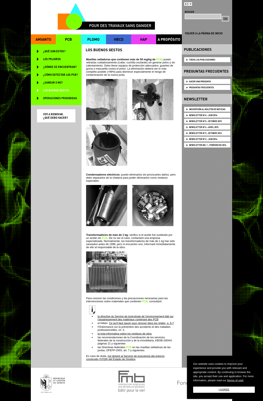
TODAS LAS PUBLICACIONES (202, 59)
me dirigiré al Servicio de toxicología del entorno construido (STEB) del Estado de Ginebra (125, 358)
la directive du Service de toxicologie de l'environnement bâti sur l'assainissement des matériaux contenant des (136, 318)
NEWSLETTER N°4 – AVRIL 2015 (203, 127)
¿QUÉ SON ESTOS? (54, 51)
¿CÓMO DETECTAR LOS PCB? (60, 74)
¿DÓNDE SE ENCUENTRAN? (60, 67)
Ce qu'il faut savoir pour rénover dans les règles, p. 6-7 (141, 323)
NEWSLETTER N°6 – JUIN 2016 (203, 115)
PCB (68, 39)
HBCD (118, 39)
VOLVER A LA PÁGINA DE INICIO (204, 33)
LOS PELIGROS (52, 59)
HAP (143, 39)
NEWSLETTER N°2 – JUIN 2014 (203, 139)
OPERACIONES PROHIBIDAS (60, 98)
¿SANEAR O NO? (53, 82)
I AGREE (224, 389)
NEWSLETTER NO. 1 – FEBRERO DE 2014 (207, 145)
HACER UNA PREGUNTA (200, 81)
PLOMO (93, 39)
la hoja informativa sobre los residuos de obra (124, 333)
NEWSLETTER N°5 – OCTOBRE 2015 (205, 121)
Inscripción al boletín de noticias (207, 109)
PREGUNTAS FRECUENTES (201, 87)
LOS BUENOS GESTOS (56, 90)
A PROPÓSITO (169, 39)
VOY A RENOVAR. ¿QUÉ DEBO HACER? (55, 115)
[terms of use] (235, 380)
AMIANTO (43, 39)
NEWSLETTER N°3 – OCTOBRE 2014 (205, 133)
